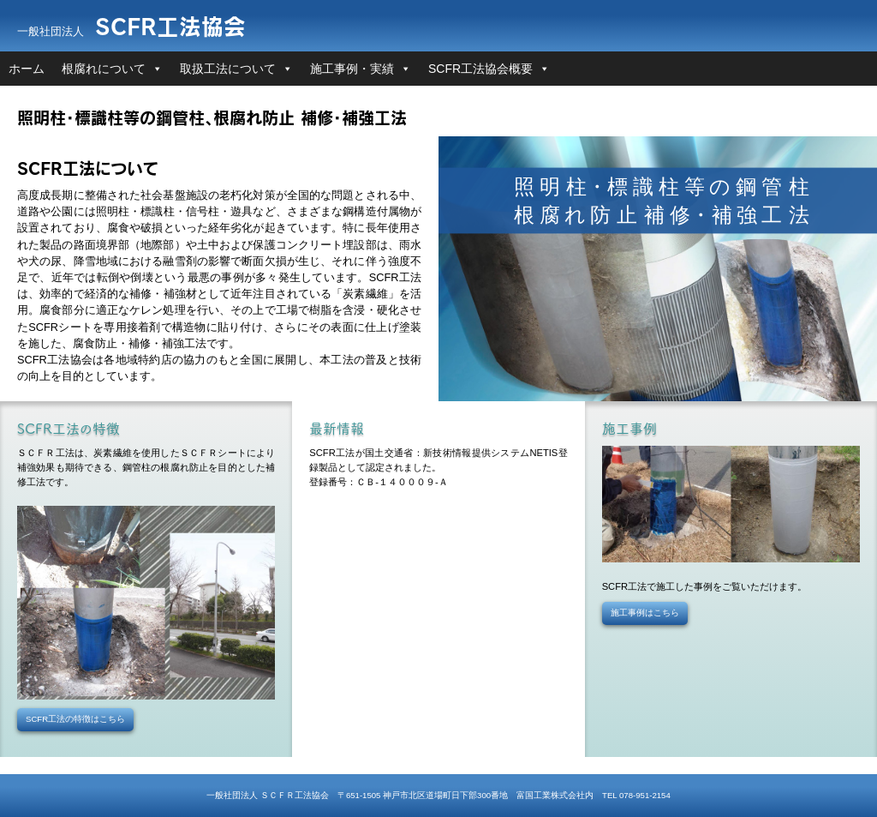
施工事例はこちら (645, 612)
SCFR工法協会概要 (480, 68)
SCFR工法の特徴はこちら (75, 719)
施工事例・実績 (352, 68)
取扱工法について (228, 68)
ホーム (27, 68)
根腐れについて (104, 68)
